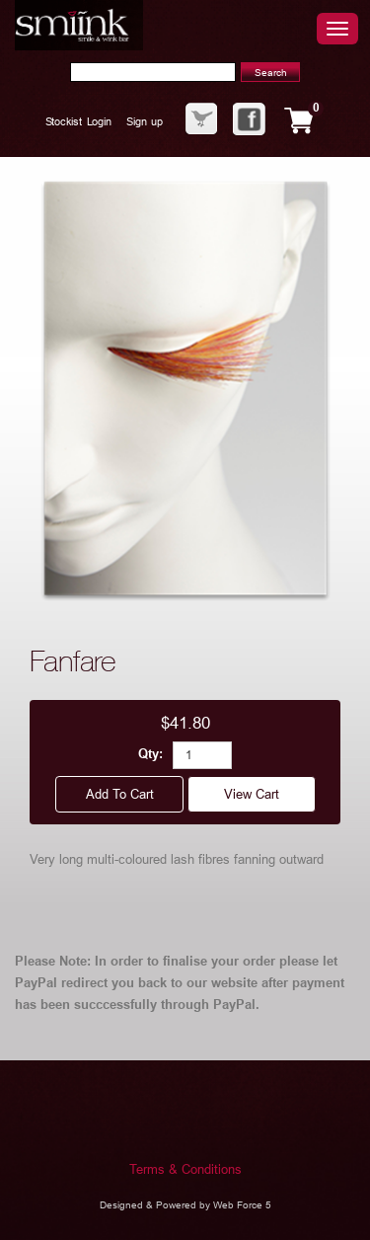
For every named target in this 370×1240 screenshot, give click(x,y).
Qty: (150, 755)
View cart (251, 794)
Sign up (144, 121)
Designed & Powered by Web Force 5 (185, 1205)
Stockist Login (78, 121)
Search (271, 72)
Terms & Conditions (185, 1169)
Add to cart (119, 794)
